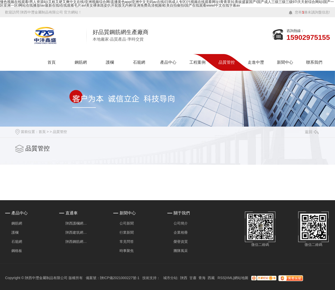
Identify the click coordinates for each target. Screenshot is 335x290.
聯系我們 (314, 62)
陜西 (183, 278)
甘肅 (192, 278)
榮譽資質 (181, 242)
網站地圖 (241, 278)
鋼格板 (16, 251)
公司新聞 (127, 223)
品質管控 (227, 62)
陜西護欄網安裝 (77, 223)
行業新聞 (127, 232)
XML (229, 278)
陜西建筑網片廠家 (77, 232)
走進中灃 (256, 62)
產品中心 (168, 62)
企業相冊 (181, 232)
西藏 (211, 278)
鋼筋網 (81, 62)
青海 (202, 278)
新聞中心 (285, 62)
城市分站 (170, 278)
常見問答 (127, 242)
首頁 (51, 62)
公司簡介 (181, 223)
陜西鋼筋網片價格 (77, 242)
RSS (221, 278)
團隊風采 (181, 251)
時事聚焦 (127, 251)
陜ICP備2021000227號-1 (120, 278)
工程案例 (197, 62)
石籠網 (139, 62)
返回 (312, 132)
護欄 (110, 62)
